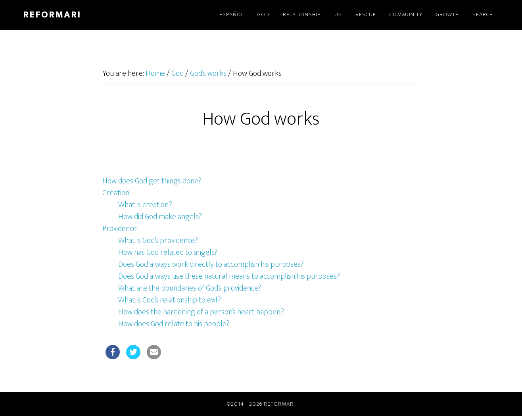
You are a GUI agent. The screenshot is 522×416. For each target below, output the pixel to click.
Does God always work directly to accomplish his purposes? (211, 264)
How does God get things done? (152, 181)
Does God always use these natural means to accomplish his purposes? (229, 276)
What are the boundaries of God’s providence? (189, 288)
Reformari (52, 15)
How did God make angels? (160, 216)
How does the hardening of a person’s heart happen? (201, 312)
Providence (119, 228)
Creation (115, 193)
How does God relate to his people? (174, 324)
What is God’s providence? (158, 240)
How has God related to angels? (168, 252)
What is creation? (145, 205)
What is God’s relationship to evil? (169, 300)
